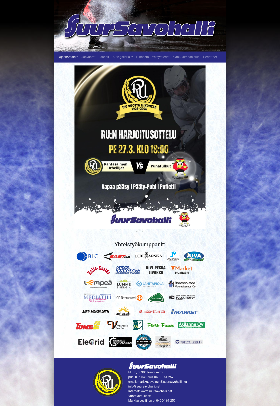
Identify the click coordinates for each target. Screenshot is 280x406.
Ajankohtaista (68, 57)
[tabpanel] (140, 147)
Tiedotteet (210, 57)
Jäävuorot (88, 57)
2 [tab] (143, 232)
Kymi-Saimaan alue (186, 57)
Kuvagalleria (122, 57)
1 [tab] (137, 232)
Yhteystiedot (160, 57)
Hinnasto (142, 57)
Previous (71, 147)
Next (208, 147)
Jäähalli (104, 57)
